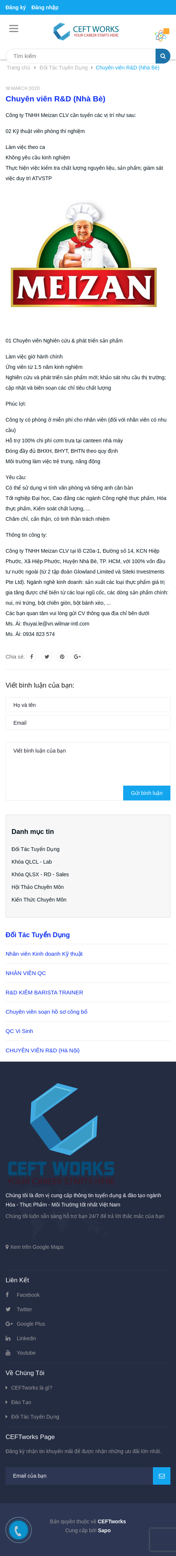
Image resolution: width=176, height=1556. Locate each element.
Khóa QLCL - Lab (32, 862)
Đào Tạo (21, 1402)
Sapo (104, 1530)
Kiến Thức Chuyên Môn (39, 900)
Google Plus (31, 1324)
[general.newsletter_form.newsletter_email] (88, 1476)
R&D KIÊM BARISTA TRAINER (44, 992)
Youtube (26, 1353)
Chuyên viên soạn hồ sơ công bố (46, 1011)
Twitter (24, 1309)
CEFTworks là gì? (31, 1388)
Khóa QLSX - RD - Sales (40, 874)
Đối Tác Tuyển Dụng (36, 849)
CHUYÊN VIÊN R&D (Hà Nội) (43, 1050)
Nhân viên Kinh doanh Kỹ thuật (44, 954)
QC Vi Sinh (19, 1031)
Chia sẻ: (15, 657)
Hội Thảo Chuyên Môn (38, 887)
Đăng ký (16, 7)
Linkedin (26, 1338)
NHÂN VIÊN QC (26, 973)
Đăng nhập (44, 7)
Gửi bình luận (147, 793)
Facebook (28, 1295)
